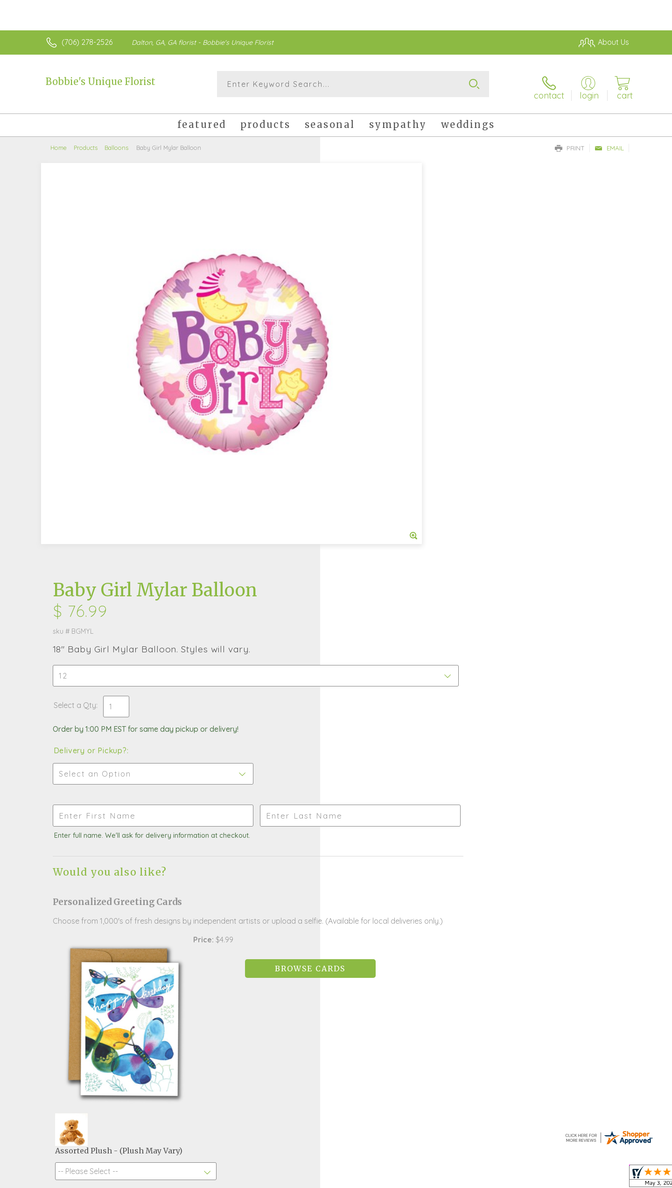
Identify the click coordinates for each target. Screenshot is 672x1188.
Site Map (604, 1178)
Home (58, 142)
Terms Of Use (425, 1178)
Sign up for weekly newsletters (452, 889)
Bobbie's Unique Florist (100, 81)
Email (609, 143)
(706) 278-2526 (87, 42)
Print (570, 143)
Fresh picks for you (254, 894)
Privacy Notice (479, 1178)
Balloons (116, 142)
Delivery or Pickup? (373, 327)
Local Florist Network (546, 1178)
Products (86, 142)
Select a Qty (358, 282)
